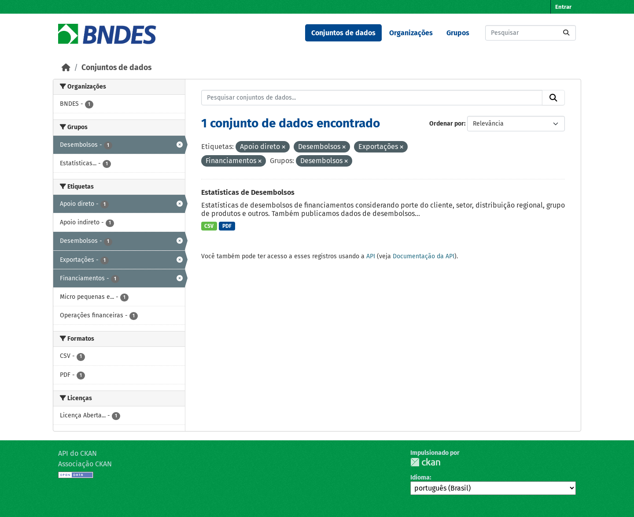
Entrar (563, 7)
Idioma (420, 477)
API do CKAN (77, 453)
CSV (209, 226)
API (370, 256)
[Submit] (566, 33)
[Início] (66, 67)
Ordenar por (446, 123)
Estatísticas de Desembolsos (248, 192)
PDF (227, 226)
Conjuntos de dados (343, 33)
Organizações (411, 33)
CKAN (425, 462)
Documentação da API (423, 256)
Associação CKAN (85, 464)
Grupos (457, 33)
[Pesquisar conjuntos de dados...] (530, 33)
